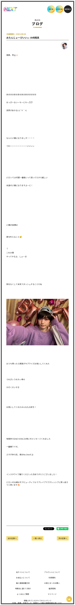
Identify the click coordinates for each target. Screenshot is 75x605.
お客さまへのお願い (52, 583)
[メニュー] (68, 9)
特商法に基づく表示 (23, 588)
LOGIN (59, 9)
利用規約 (52, 577)
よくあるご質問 (23, 594)
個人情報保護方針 (23, 583)
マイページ (52, 594)
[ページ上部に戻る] (69, 599)
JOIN (51, 9)
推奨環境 (52, 588)
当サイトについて (23, 572)
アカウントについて (52, 572)
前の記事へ (12, 538)
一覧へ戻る (37, 538)
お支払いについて (23, 577)
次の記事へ (62, 538)
